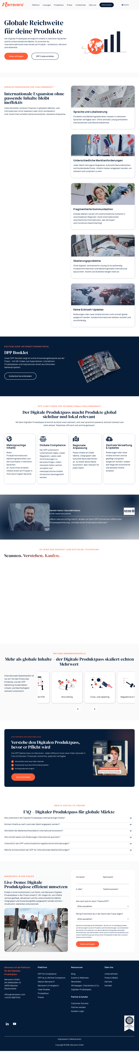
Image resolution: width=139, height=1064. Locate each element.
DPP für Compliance (47, 973)
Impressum (63, 1039)
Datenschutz (75, 1039)
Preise (69, 5)
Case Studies (44, 989)
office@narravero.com (14, 994)
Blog (73, 973)
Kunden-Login (77, 1011)
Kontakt (108, 985)
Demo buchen (107, 5)
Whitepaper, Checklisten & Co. (85, 985)
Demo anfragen (16, 56)
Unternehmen (111, 973)
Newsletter (76, 981)
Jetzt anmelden (23, 777)
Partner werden (78, 1007)
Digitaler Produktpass (81, 989)
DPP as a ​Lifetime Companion (51, 977)
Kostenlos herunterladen (20, 376)
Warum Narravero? (46, 981)
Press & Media (111, 977)
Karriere (108, 981)
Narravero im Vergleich (48, 985)
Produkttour (59, 5)
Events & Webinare (80, 977)
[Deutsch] (126, 4)
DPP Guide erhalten (45, 56)
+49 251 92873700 (12, 997)
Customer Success (79, 1003)
